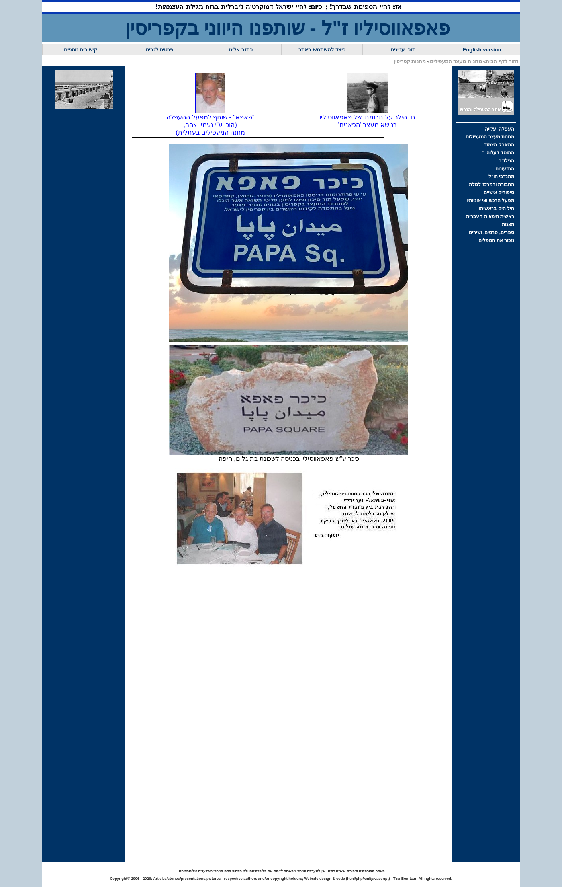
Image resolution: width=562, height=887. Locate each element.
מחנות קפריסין (410, 61)
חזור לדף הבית (502, 61)
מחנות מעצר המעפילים (456, 61)
